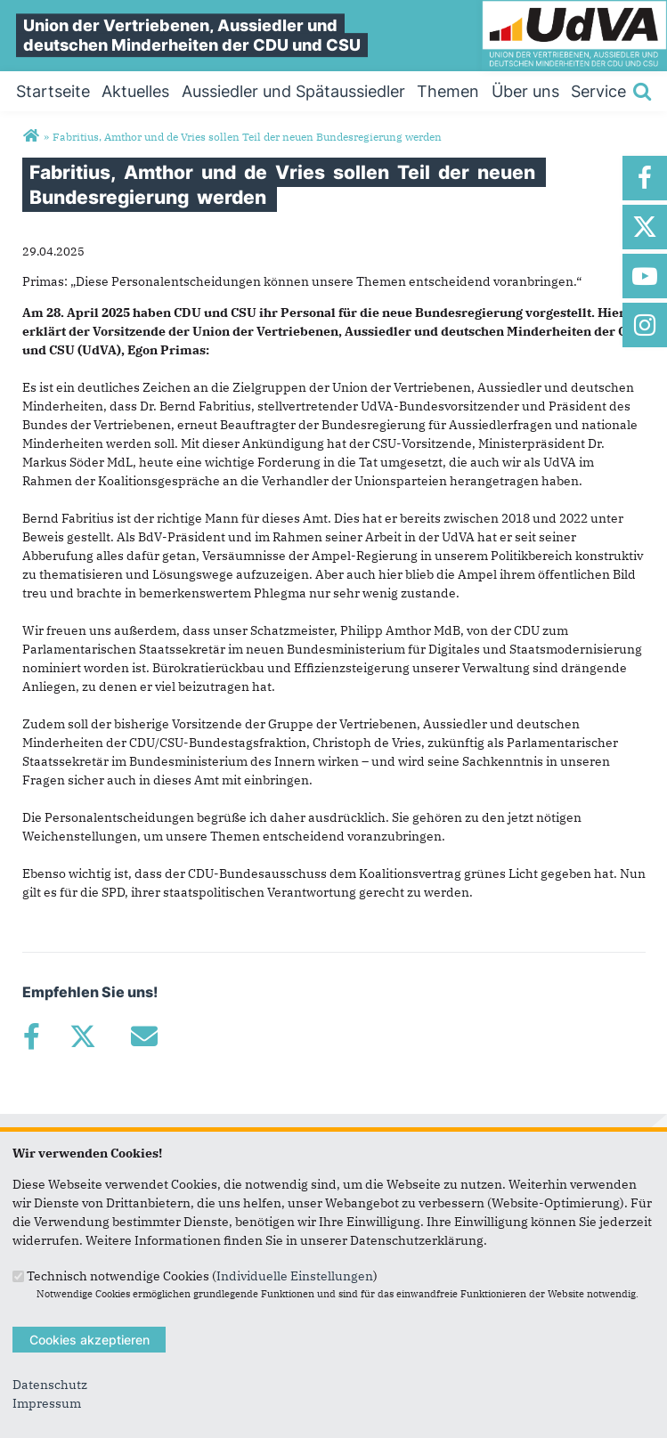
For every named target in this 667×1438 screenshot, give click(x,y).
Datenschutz (49, 1385)
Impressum (46, 1403)
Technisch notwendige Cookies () (202, 1275)
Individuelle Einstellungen (294, 1275)
